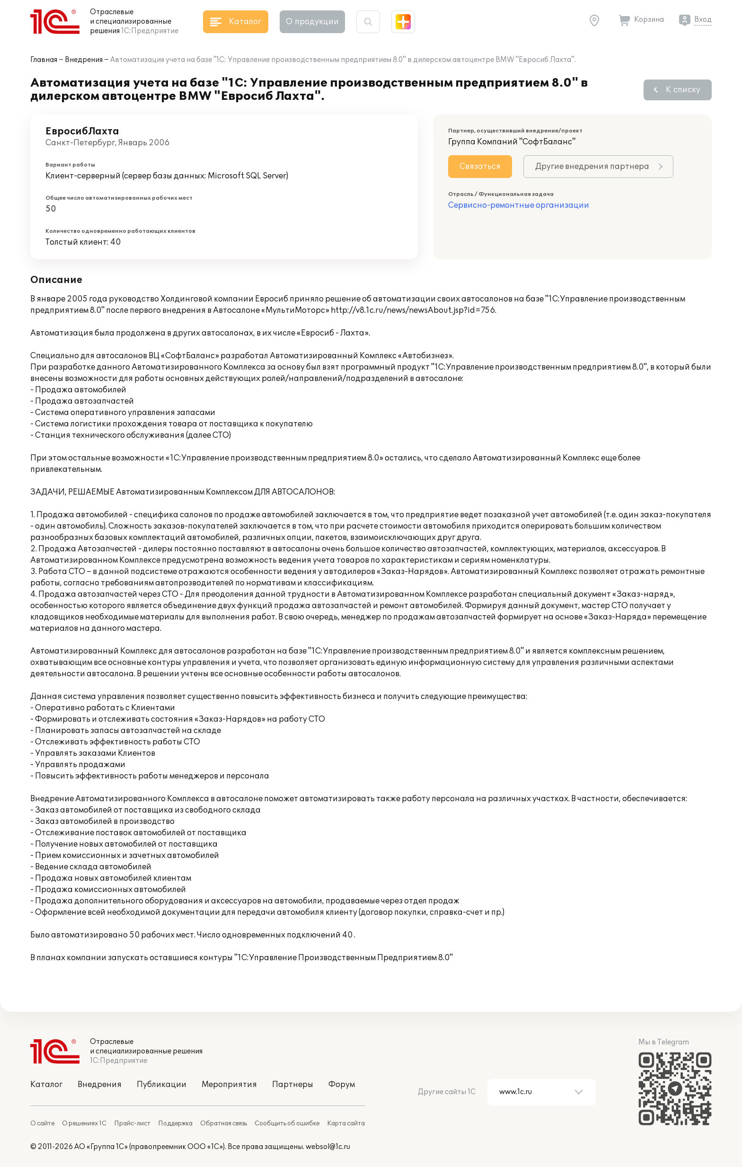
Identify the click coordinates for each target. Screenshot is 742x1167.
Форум (341, 1084)
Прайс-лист (132, 1123)
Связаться (480, 166)
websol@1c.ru (328, 1147)
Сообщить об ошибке (287, 1123)
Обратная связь (223, 1123)
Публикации (161, 1084)
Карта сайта (346, 1123)
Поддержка (175, 1123)
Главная (43, 60)
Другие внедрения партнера (592, 166)
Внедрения (84, 60)
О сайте (42, 1123)
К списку (683, 90)
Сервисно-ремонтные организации (518, 205)
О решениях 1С (84, 1123)
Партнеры (292, 1084)
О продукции (312, 22)
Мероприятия (229, 1084)
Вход (703, 20)
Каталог (46, 1084)
